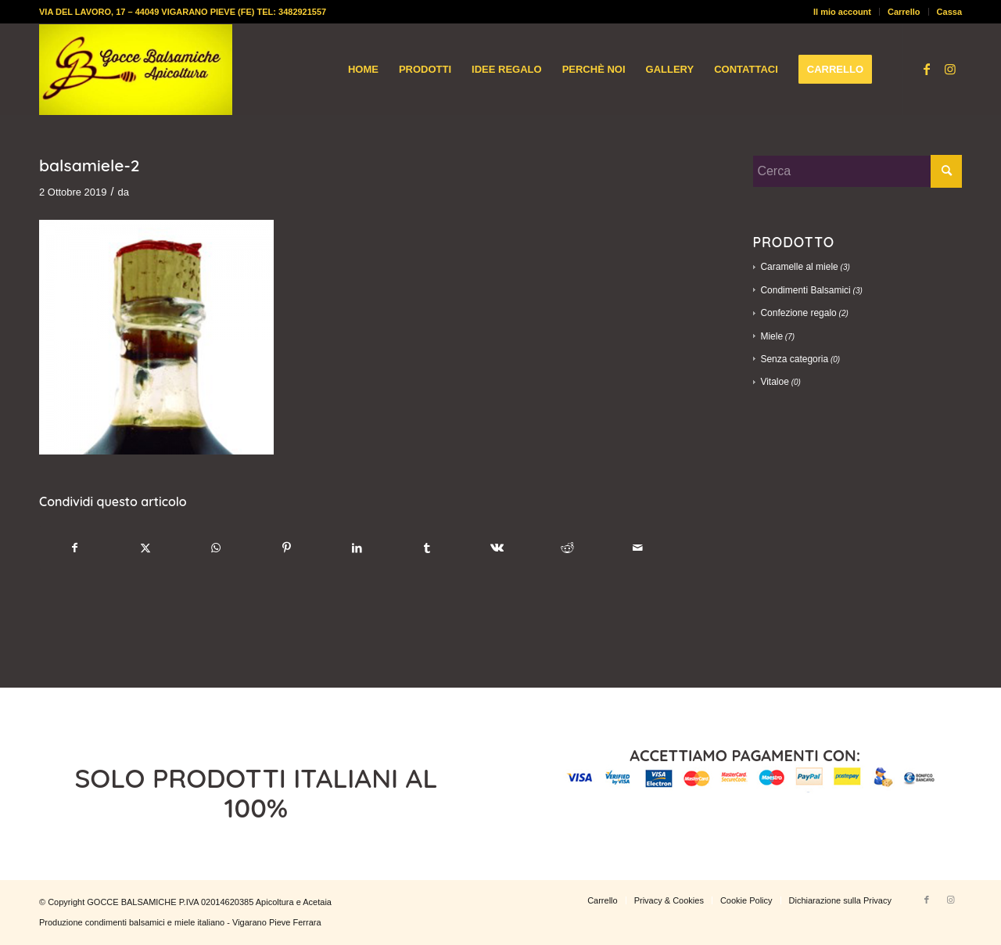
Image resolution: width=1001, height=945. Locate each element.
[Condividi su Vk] (498, 548)
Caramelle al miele (799, 266)
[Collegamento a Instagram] (950, 69)
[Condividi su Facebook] (75, 548)
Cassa (949, 11)
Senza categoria (794, 359)
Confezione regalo (798, 312)
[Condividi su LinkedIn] (357, 548)
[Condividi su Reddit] (567, 548)
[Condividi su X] (146, 548)
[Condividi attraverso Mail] (638, 548)
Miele (771, 336)
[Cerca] (857, 171)
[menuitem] (842, 12)
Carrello (904, 11)
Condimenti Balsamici (805, 290)
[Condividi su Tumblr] (427, 548)
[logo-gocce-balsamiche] (135, 69)
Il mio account (842, 11)
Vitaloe (774, 381)
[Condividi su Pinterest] (286, 548)
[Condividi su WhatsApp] (216, 548)
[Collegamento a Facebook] (926, 69)
